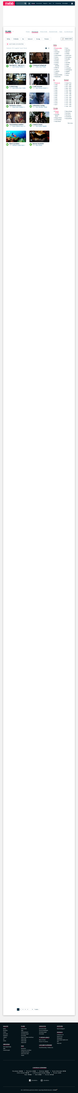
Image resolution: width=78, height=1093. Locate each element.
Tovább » (37, 1009)
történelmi (68, 68)
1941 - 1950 (68, 99)
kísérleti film (58, 76)
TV (53, 3)
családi (19, 145)
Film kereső (35, 32)
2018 (56, 102)
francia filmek (58, 119)
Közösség (60, 1026)
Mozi (50, 3)
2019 (56, 101)
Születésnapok (6, 1050)
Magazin (45, 3)
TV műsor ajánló (44, 1037)
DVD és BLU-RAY (25, 1053)
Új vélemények (68, 32)
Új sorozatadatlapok (43, 1030)
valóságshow (69, 69)
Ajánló (4, 1028)
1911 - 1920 (68, 104)
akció (13, 66)
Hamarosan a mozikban (26, 1050)
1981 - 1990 (68, 92)
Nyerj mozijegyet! (61, 1028)
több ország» (70, 123)
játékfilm (57, 71)
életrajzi (57, 59)
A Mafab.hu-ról (60, 1034)
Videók (22, 1055)
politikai (21, 107)
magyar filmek (58, 117)
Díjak (60, 32)
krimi (40, 66)
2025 (56, 90)
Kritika (4, 1040)
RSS (58, 1041)
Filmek (33, 3)
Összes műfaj (58, 48)
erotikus (57, 60)
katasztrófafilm (58, 74)
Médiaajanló (59, 1038)
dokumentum (58, 55)
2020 (56, 99)
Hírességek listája (7, 1046)
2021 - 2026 (68, 84)
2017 (56, 104)
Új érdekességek (25, 1034)
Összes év (57, 83)
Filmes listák (43, 32)
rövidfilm (68, 59)
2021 (56, 97)
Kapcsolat (59, 1043)
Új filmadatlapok (24, 1032)
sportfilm (68, 62)
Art (4, 1039)
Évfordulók (23, 1035)
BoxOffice (5, 1030)
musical (67, 51)
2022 (56, 95)
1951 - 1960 (68, 97)
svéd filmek (68, 116)
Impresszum (59, 1036)
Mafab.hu (60, 1032)
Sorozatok (39, 3)
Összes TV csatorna (43, 1041)
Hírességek (65, 3)
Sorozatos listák (42, 1028)
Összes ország (57, 112)
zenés (67, 75)
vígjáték (25, 126)
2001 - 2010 (68, 88)
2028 (56, 84)
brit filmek (68, 113)
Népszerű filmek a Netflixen (27, 1037)
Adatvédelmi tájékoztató (62, 1040)
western (68, 73)
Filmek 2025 (23, 1039)
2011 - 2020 (68, 86)
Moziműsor (23, 1048)
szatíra (67, 64)
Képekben (5, 1035)
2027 (56, 86)
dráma (37, 66)
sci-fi (25, 66)
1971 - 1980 (68, 93)
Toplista (5, 1037)
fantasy (17, 66)
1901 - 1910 (68, 106)
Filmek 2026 (23, 1040)
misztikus (41, 107)
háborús (18, 126)
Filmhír (4, 1032)
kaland (21, 66)
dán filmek (68, 115)
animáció (14, 145)
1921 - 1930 (68, 102)
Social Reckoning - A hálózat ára (46, 1047)
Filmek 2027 (23, 1042)
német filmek (69, 111)
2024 (56, 92)
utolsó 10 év (68, 83)
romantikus (68, 57)
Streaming (58, 3)
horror (56, 69)
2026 (56, 88)
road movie (68, 55)
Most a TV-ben (42, 1040)
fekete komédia (57, 65)
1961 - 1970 (68, 95)
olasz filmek (58, 121)
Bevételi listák (53, 32)
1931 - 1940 (68, 101)
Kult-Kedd (5, 1034)
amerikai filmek (57, 115)
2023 (56, 93)
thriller (44, 66)
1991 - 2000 (68, 90)
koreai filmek (69, 118)
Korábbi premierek (25, 1052)
